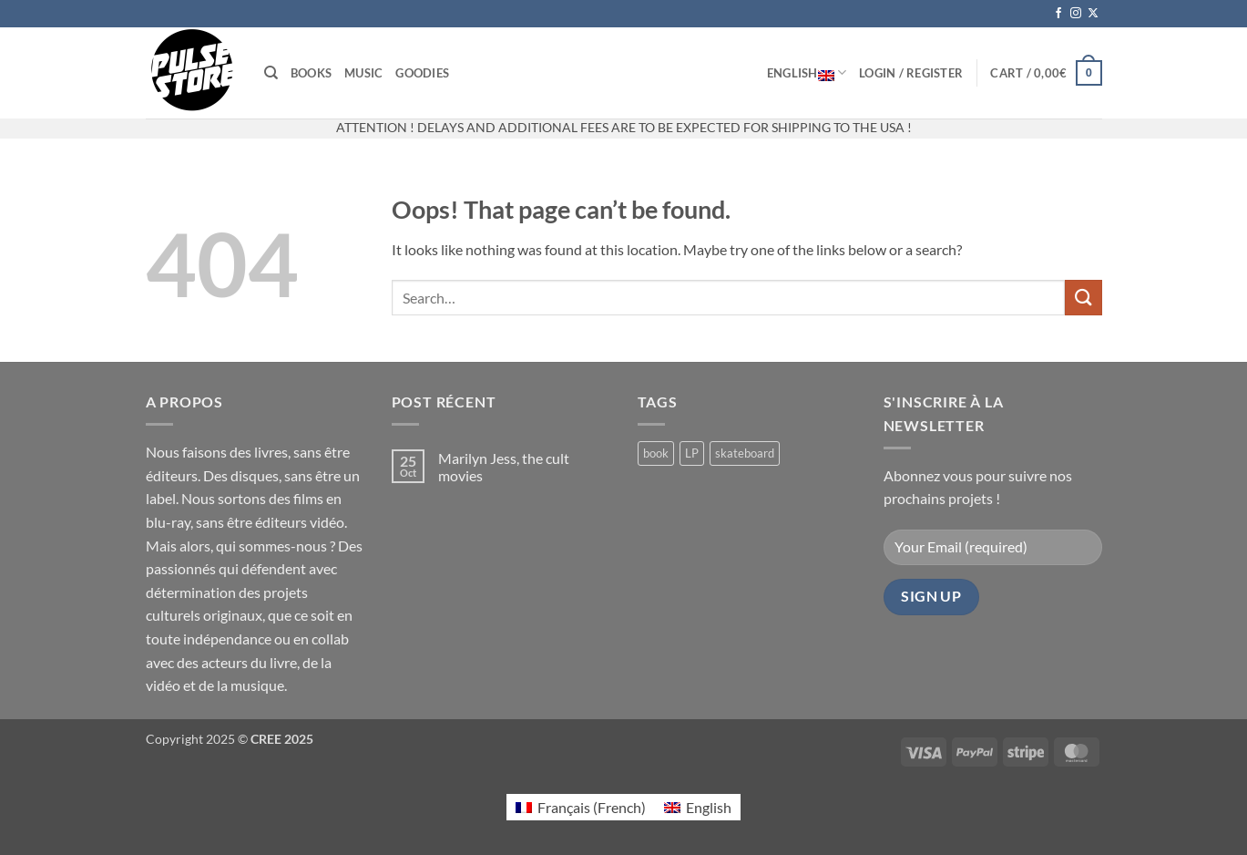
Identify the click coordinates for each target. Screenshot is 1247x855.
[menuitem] (580, 807)
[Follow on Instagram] (1075, 13)
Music (363, 73)
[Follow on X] (1093, 13)
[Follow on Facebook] (1058, 13)
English (806, 73)
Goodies (422, 73)
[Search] (271, 73)
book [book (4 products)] (656, 453)
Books (311, 73)
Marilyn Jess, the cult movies (503, 466)
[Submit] (1083, 297)
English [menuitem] (708, 807)
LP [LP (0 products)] (692, 453)
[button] (911, 73)
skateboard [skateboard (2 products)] (744, 453)
